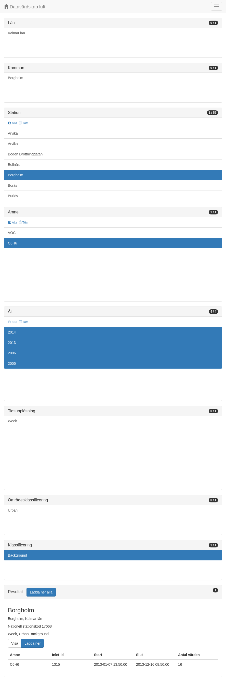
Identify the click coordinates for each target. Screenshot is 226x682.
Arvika (13, 133)
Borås (12, 185)
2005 (12, 363)
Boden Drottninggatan (25, 154)
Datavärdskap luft (24, 6)
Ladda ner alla (41, 592)
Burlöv (13, 196)
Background (17, 555)
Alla (12, 123)
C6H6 (12, 243)
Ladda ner (32, 643)
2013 (12, 343)
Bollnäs (14, 165)
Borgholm (15, 78)
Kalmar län (16, 33)
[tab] (113, 592)
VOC (12, 233)
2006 (12, 353)
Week (12, 421)
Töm (24, 123)
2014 (12, 332)
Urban (13, 510)
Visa (14, 643)
